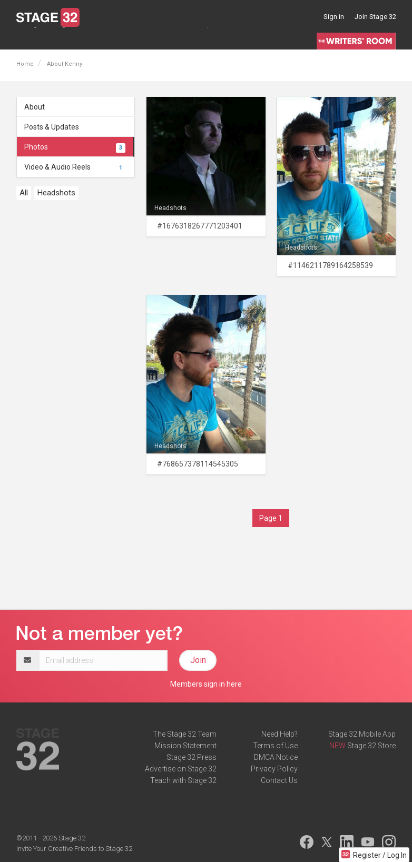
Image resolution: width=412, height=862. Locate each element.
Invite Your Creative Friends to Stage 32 (74, 849)
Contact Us (279, 780)
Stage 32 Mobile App (362, 734)
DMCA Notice (276, 757)
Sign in (333, 17)
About (34, 107)
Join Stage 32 (375, 17)
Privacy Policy (274, 769)
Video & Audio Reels (74, 167)
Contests (268, 39)
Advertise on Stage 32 (181, 769)
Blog (58, 39)
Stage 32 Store (371, 745)
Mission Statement (185, 745)
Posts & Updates (51, 127)
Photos (74, 147)
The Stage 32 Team (185, 734)
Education (118, 39)
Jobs (83, 39)
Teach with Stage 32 (183, 780)
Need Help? (279, 734)
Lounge (28, 39)
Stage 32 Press (191, 757)
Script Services (218, 39)
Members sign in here (206, 684)
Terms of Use (275, 745)
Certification (164, 39)
